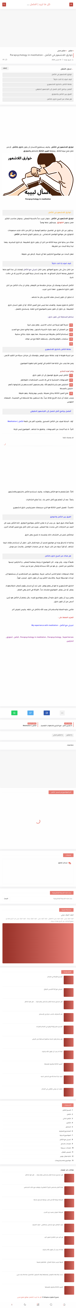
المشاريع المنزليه (65, 1131)
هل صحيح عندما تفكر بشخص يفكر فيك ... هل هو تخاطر (43, 1002)
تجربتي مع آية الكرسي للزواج (53, 989)
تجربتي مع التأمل (65, 1140)
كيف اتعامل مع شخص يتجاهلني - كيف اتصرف (47, 1225)
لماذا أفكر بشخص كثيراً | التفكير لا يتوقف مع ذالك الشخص (43, 1187)
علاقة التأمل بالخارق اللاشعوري (59, 84)
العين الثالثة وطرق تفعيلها (53, 1064)
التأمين (68, 1123)
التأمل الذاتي (61, 51)
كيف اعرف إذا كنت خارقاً (62, 79)
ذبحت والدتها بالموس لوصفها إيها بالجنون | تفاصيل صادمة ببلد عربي (40, 1275)
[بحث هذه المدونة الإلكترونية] (42, 899)
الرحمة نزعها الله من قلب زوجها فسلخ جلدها (48, 1200)
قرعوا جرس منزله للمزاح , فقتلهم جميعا (50, 1262)
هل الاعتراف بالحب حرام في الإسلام (50, 1014)
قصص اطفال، (66, 1152)
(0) (4, 60)
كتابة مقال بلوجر (65, 1156)
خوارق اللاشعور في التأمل (61, 75)
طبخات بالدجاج (66, 1144)
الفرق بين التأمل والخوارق (61, 94)
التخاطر (68, 1127)
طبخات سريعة (66, 1148)
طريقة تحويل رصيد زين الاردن (53, 1212)
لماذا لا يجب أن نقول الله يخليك (52, 1052)
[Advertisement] (38, 28)
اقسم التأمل (66, 1110)
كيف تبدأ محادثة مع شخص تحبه (51, 1077)
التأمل (70, 51)
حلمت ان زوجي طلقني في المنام (52, 1089)
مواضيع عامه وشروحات (63, 1161)
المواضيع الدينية (65, 1135)
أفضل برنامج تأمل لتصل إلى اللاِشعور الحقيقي (53, 89)
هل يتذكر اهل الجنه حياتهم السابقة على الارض (47, 1039)
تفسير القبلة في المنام (54, 977)
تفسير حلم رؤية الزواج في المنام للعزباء (49, 1027)
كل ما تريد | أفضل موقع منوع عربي (30, 4)
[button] (47, 713)
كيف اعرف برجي (67, 915)
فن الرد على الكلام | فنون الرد (53, 1237)
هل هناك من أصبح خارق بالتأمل (59, 99)
